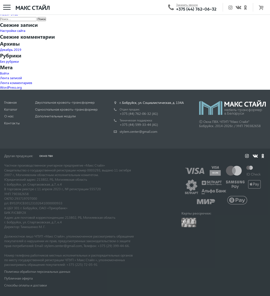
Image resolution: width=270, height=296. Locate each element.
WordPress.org (11, 87)
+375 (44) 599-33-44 (139, 124)
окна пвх (46, 156)
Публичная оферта (18, 278)
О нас (9, 116)
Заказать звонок (187, 4)
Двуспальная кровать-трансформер (65, 102)
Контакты (12, 123)
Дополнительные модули (55, 116)
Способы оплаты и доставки (25, 285)
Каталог (10, 109)
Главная (10, 102)
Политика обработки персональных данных (37, 271)
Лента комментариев (16, 82)
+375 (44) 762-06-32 (196, 9)
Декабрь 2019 (10, 49)
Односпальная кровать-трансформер (66, 109)
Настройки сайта (12, 30)
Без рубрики (9, 61)
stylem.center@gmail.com (138, 131)
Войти (4, 73)
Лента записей (11, 78)
